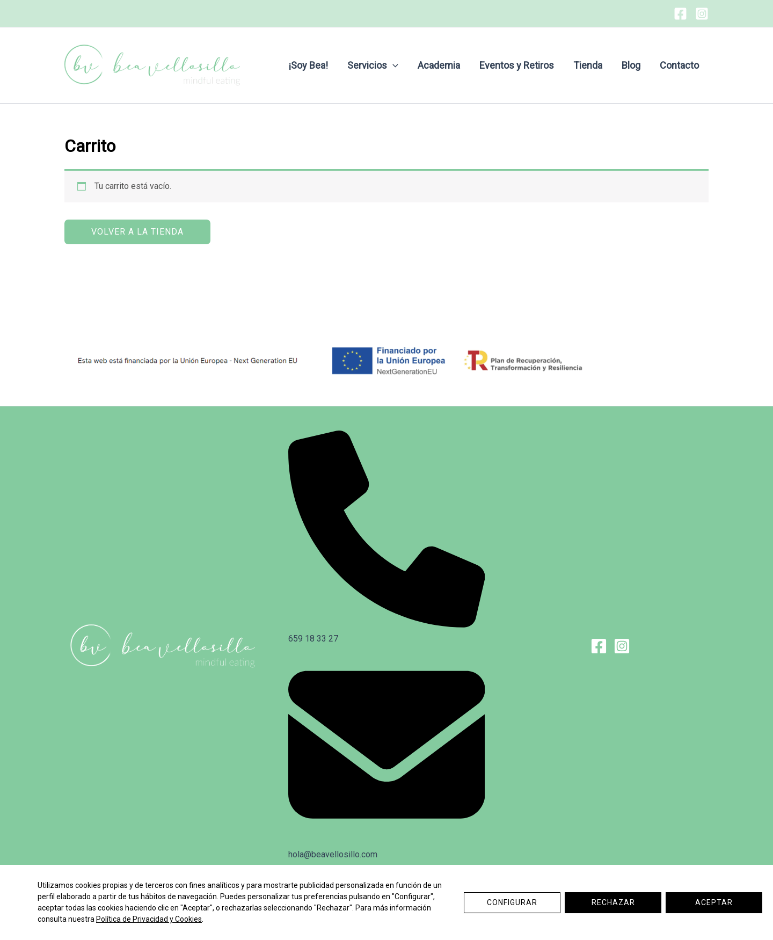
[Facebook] (680, 13)
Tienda (587, 65)
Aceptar (714, 902)
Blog (631, 65)
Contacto (679, 65)
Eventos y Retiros (516, 65)
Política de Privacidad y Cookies (149, 919)
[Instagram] (702, 13)
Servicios (372, 65)
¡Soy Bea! (308, 65)
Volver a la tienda (137, 232)
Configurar (512, 902)
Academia (439, 65)
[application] (392, 65)
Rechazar (613, 902)
